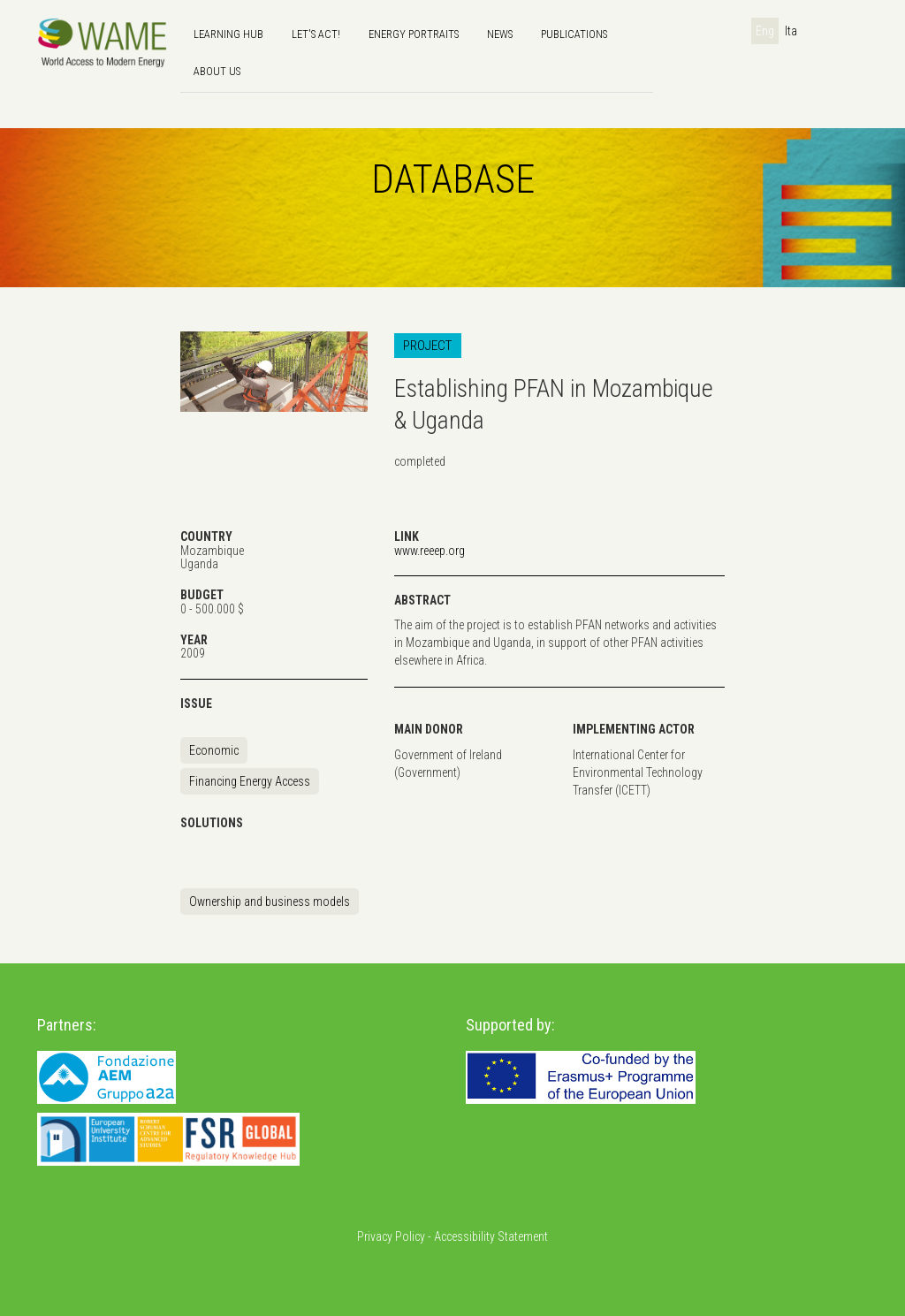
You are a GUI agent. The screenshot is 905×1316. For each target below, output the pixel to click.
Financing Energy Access (249, 781)
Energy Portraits (414, 34)
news (500, 34)
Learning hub (228, 34)
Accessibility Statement (491, 1236)
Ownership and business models (269, 901)
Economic (214, 750)
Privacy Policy (391, 1236)
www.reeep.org (429, 551)
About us (217, 71)
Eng (765, 31)
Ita (791, 31)
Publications (574, 34)
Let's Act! (316, 34)
